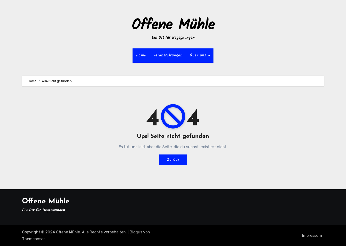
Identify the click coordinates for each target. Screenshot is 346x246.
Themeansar (33, 239)
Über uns (199, 55)
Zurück (173, 160)
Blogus (136, 232)
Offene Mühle (173, 25)
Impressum (312, 235)
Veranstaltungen (168, 55)
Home (141, 55)
